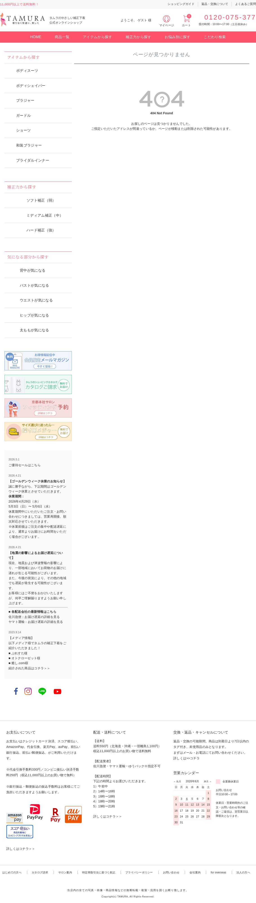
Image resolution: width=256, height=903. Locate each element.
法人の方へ (243, 872)
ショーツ (23, 130)
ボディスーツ (27, 71)
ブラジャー (25, 100)
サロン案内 (65, 872)
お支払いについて (20, 732)
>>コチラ (193, 758)
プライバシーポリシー (139, 872)
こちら (36, 465)
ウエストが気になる (36, 300)
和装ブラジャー (29, 145)
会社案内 (195, 872)
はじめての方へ (12, 872)
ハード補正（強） (41, 230)
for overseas (218, 872)
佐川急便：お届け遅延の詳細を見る (34, 617)
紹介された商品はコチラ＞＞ (29, 668)
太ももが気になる (34, 330)
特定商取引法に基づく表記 (98, 872)
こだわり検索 (215, 37)
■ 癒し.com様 (18, 663)
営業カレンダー (186, 773)
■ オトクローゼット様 (24, 658)
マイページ (166, 25)
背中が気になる (32, 270)
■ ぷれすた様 (18, 653)
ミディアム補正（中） (44, 215)
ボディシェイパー (31, 86)
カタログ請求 (40, 872)
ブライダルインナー (32, 160)
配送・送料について (109, 732)
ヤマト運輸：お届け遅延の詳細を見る (36, 622)
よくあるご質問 (245, 4)
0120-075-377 (230, 17)
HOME (35, 37)
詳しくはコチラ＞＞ (20, 848)
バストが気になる (34, 285)
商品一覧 (62, 37)
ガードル (23, 115)
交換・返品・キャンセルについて (200, 732)
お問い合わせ (171, 872)
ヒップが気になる (34, 315)
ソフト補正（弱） (41, 200)
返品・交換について (214, 4)
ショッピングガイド (181, 4)
